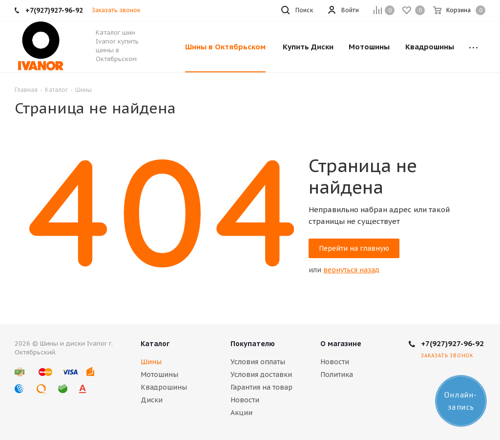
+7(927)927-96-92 (452, 343)
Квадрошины (164, 387)
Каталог (155, 343)
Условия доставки (261, 374)
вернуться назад (351, 269)
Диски (152, 400)
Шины (151, 361)
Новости (244, 400)
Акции (241, 412)
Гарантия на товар (261, 387)
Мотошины (159, 374)
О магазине (340, 343)
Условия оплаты (257, 361)
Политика (336, 374)
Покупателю (252, 343)
